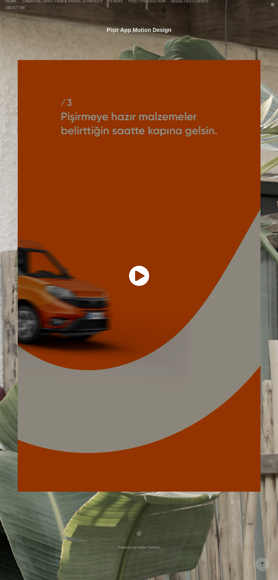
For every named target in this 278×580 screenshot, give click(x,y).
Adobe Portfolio (148, 547)
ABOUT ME (15, 8)
